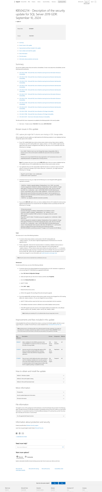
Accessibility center (59, 468)
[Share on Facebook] (17, 433)
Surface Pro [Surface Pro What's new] (7, 489)
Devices (39, 1)
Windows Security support (32, 425)
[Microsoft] (9, 2)
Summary (21, 42)
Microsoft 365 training (34, 468)
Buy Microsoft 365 (62, 1)
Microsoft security (46, 468)
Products (33, 1)
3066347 (18, 342)
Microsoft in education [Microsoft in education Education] (40, 489)
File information (22, 56)
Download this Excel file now (54, 324)
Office (29, 1)
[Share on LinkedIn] (19, 433)
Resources (54, 1)
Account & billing (46, 1)
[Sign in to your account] (93, 1)
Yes (54, 483)
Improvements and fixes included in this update (30, 48)
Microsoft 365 (23, 1)
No (62, 483)
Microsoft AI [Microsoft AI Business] (53, 489)
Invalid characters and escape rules (49, 253)
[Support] (17, 2)
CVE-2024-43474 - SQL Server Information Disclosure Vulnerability (34, 116)
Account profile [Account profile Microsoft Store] (23, 489)
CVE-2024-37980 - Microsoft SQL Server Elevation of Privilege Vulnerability (36, 114)
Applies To (19, 21)
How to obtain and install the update (27, 50)
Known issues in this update (25, 45)
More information (23, 53)
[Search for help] (87, 1)
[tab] (20, 457)
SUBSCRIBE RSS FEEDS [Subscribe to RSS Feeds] (22, 436)
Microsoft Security (39, 428)
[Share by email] (22, 433)
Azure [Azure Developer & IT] (68, 489)
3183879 (18, 349)
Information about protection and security (28, 59)
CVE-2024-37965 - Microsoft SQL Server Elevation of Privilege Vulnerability (36, 111)
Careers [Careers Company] (83, 489)
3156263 (18, 358)
